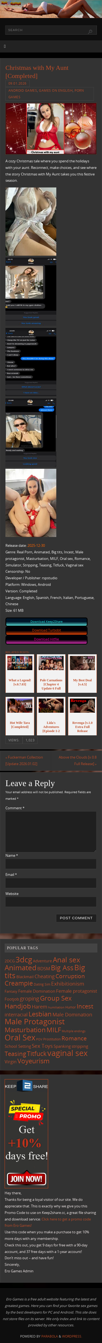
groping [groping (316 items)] (29, 998)
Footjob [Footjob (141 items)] (12, 999)
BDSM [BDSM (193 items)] (43, 968)
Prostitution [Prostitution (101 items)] (52, 1039)
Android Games (22, 90)
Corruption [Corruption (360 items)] (70, 976)
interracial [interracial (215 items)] (16, 1014)
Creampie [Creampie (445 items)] (19, 983)
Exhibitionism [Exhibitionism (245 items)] (67, 983)
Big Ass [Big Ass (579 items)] (62, 967)
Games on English (56, 90)
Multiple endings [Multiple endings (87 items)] (73, 1031)
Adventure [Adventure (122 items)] (42, 961)
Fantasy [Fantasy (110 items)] (11, 991)
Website (11, 893)
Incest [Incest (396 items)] (85, 1006)
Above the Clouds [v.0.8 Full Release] (78, 760)
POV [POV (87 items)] (39, 1039)
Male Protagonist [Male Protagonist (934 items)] (35, 1021)
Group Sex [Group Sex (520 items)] (56, 997)
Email (11, 874)
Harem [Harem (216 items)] (39, 1006)
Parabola (49, 1336)
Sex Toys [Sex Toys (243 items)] (42, 1045)
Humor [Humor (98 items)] (70, 1007)
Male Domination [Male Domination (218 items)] (72, 1014)
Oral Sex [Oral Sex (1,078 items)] (20, 1037)
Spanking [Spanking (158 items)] (62, 1046)
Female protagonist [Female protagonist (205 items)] (76, 991)
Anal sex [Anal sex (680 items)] (66, 960)
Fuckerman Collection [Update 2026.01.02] (24, 760)
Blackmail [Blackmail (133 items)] (25, 976)
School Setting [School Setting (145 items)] (18, 1046)
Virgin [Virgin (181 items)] (11, 1061)
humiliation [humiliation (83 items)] (56, 1007)
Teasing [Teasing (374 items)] (15, 1054)
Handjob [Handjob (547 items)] (18, 1005)
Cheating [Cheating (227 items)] (45, 976)
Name (11, 855)
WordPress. (72, 1336)
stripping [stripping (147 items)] (80, 1046)
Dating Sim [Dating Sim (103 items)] (42, 984)
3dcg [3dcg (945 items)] (24, 959)
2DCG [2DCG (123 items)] (10, 961)
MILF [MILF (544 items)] (54, 1029)
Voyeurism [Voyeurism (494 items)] (33, 1061)
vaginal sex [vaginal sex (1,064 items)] (67, 1052)
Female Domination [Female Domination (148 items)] (36, 991)
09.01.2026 (17, 83)
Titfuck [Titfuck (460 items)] (37, 1053)
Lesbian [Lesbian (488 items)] (40, 1014)
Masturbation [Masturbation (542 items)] (25, 1029)
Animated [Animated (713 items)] (20, 967)
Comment (14, 808)
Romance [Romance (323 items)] (74, 1038)
